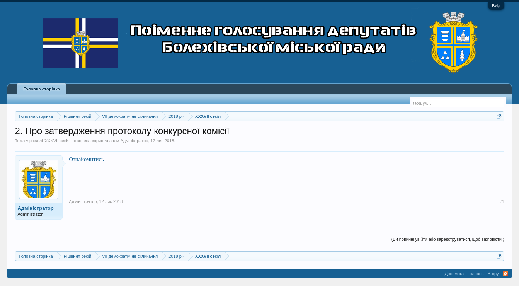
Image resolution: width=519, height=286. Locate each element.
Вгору (493, 273)
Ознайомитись (86, 159)
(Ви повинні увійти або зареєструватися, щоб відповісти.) (447, 239)
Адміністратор (134, 140)
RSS (505, 273)
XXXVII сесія (57, 140)
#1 (501, 201)
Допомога (454, 273)
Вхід (496, 5)
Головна (476, 273)
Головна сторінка (41, 89)
